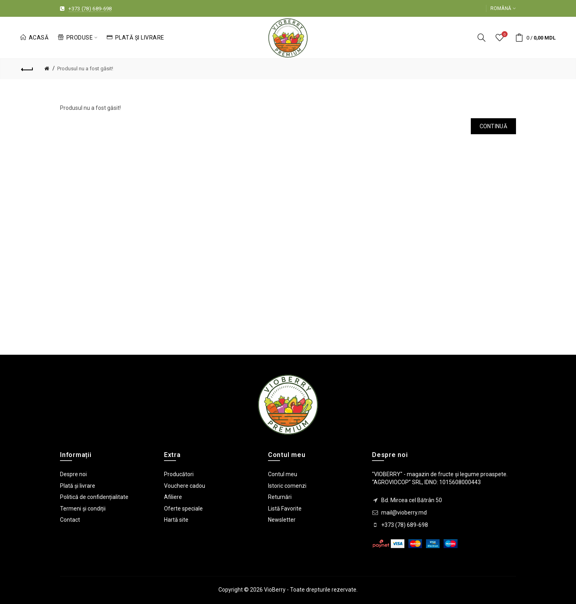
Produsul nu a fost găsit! (85, 69)
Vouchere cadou (184, 486)
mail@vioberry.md (404, 512)
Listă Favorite (285, 508)
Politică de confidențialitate (94, 497)
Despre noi (73, 474)
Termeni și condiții (83, 508)
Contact (70, 520)
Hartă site (176, 520)
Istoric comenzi (287, 486)
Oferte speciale (183, 508)
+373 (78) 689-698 (90, 9)
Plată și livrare (77, 486)
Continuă (493, 126)
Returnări (280, 497)
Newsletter (282, 520)
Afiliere (173, 497)
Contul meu (282, 474)
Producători (179, 474)
